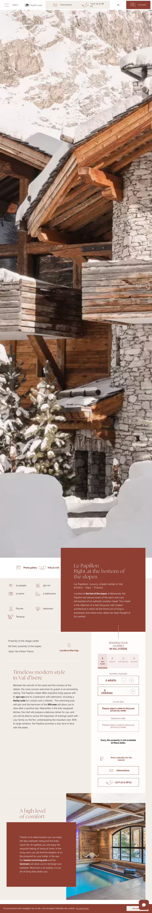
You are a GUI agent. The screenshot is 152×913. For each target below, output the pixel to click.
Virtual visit (53, 567)
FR (118, 5)
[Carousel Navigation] (76, 286)
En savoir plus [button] (82, 908)
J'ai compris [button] (137, 908)
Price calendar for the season (121, 758)
